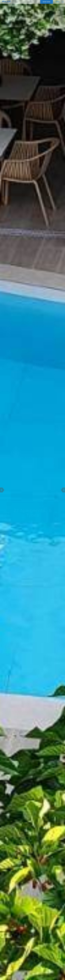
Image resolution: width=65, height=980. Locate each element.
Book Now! (46, 2)
